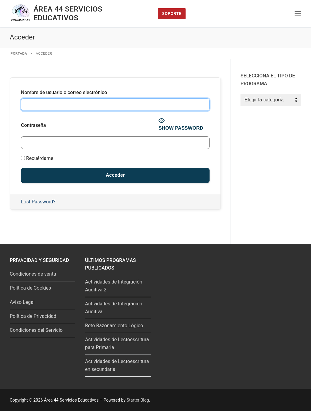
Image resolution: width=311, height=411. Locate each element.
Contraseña (33, 125)
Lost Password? (38, 202)
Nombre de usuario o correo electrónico (64, 92)
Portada (19, 53)
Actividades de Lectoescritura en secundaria (117, 365)
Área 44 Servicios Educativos (67, 13)
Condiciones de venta (33, 274)
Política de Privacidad (33, 316)
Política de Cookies (30, 288)
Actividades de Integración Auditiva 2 (113, 286)
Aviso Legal (22, 302)
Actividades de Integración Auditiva (113, 307)
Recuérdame (37, 158)
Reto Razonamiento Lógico (114, 325)
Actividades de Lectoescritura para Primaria (117, 343)
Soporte (172, 13)
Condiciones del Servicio (36, 330)
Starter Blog (138, 400)
